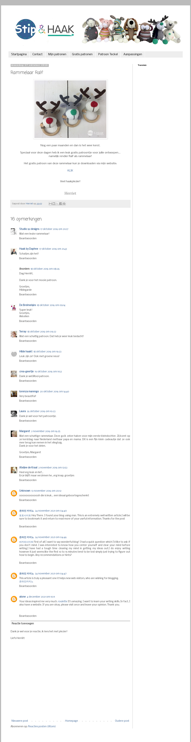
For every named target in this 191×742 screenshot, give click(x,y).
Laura (22, 411)
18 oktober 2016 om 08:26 (45, 269)
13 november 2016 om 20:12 (46, 491)
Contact (37, 54)
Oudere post (122, 721)
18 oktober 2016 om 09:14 (51, 305)
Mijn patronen (57, 54)
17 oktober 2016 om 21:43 (53, 249)
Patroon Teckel (108, 54)
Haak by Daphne (28, 249)
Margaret (24, 431)
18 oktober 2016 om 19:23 (47, 351)
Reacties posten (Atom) (42, 726)
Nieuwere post (20, 721)
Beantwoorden (28, 238)
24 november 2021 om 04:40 (51, 511)
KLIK (70, 170)
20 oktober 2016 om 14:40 (54, 391)
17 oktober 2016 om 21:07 (54, 229)
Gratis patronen (82, 54)
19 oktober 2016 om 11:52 (48, 371)
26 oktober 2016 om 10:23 (41, 411)
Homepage (71, 721)
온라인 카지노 (26, 511)
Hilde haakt (25, 351)
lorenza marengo (29, 391)
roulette (62, 601)
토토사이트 (25, 515)
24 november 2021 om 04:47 (50, 573)
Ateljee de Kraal (28, 467)
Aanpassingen (132, 54)
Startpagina (19, 54)
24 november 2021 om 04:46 (51, 537)
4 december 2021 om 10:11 (41, 597)
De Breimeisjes (27, 305)
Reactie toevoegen (23, 623)
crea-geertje (26, 371)
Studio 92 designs (29, 229)
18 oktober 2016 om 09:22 (41, 331)
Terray (22, 331)
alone (22, 597)
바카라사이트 (26, 542)
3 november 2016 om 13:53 (52, 467)
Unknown (24, 491)
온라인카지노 (26, 581)
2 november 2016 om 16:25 (45, 431)
